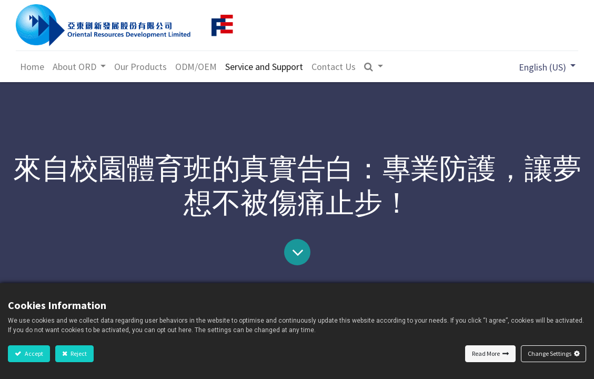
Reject (78, 353)
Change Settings (549, 353)
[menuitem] (32, 66)
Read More (486, 353)
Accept (33, 353)
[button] (374, 66)
